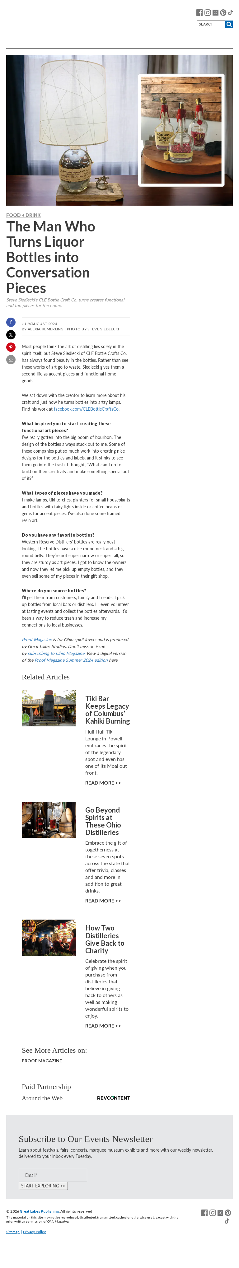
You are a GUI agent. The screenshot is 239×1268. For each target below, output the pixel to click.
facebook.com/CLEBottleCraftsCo (86, 409)
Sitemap (13, 1231)
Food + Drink (23, 215)
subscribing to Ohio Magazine (56, 653)
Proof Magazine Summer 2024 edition (71, 660)
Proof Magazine (37, 639)
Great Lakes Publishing (39, 1211)
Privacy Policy (34, 1231)
